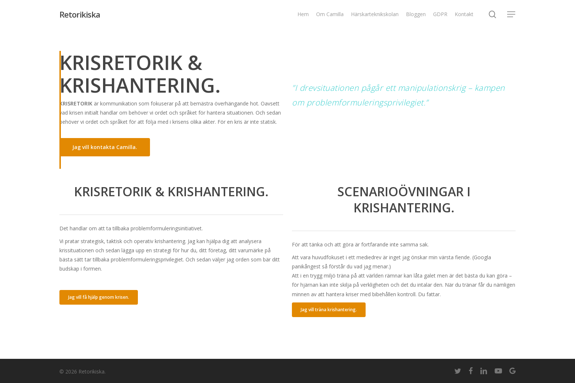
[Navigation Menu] (511, 14)
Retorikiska (79, 14)
